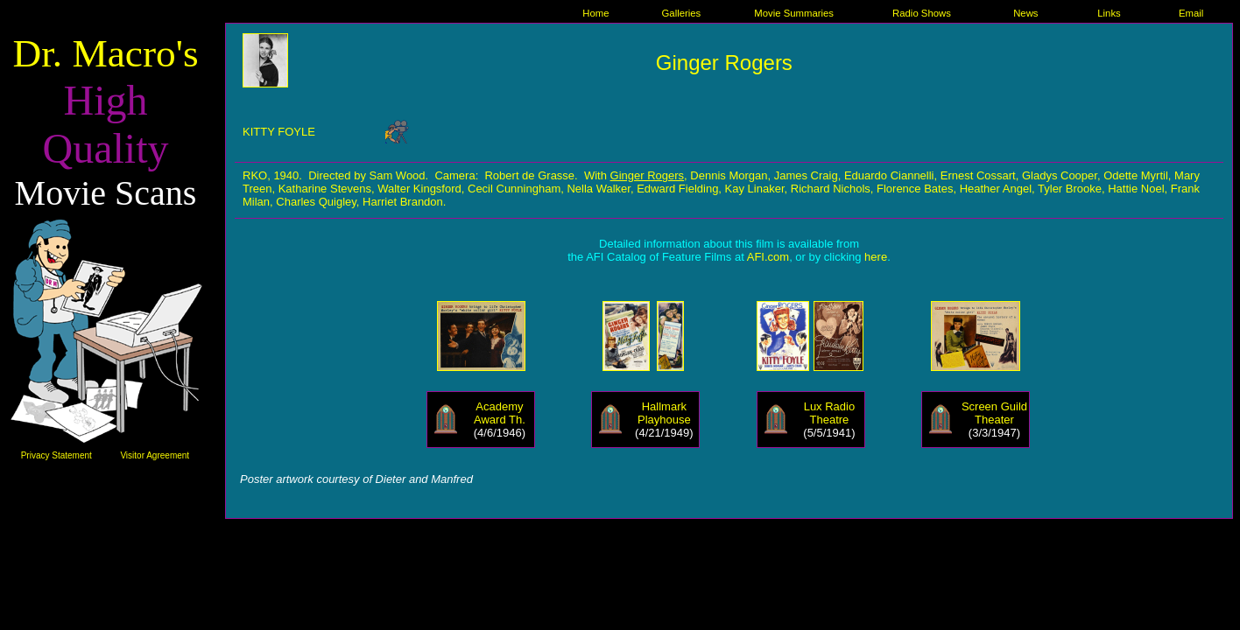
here (875, 256)
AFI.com (768, 256)
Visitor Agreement (154, 455)
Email (1191, 13)
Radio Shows (921, 13)
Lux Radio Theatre (830, 413)
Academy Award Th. (499, 413)
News (1025, 13)
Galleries (681, 13)
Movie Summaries (794, 13)
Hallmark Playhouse (664, 413)
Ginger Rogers (647, 175)
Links (1108, 13)
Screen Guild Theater (994, 413)
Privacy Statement (56, 455)
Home (595, 13)
